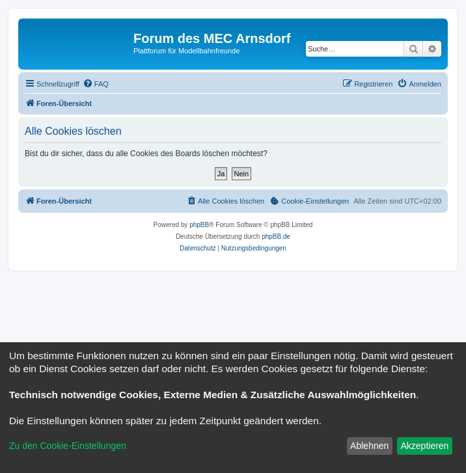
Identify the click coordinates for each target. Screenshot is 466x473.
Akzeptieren (424, 445)
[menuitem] (96, 84)
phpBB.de (276, 236)
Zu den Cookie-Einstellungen (67, 445)
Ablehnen (369, 445)
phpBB (199, 224)
